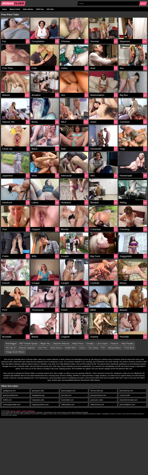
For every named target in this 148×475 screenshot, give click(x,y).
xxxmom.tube (124, 395)
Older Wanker (28, 9)
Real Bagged (11, 344)
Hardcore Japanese (27, 348)
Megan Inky (45, 344)
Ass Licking (93, 348)
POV (103, 348)
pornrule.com (66, 395)
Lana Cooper (102, 344)
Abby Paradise (128, 344)
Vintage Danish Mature (15, 352)
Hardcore (114, 344)
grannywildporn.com (127, 404)
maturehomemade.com (128, 400)
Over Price (42, 348)
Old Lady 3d (11, 348)
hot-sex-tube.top (96, 391)
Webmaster (31, 411)
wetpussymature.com (40, 404)
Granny (82, 348)
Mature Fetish (14, 9)
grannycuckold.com (10, 395)
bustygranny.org (38, 395)
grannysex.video (96, 400)
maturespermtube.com (12, 404)
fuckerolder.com (67, 400)
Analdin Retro (70, 348)
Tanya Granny (56, 348)
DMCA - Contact (22, 411)
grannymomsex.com (98, 395)
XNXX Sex (40, 9)
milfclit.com (7, 400)
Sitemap (12, 411)
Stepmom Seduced (61, 344)
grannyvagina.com (68, 391)
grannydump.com (126, 391)
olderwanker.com (68, 404)
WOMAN (13, 3)
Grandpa (90, 344)
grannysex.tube (38, 391)
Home (4, 9)
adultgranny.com (9, 391)
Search (143, 3)
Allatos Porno (77, 344)
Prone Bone (129, 348)
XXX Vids (50, 9)
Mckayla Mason (114, 348)
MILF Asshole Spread (28, 344)
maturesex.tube (38, 400)
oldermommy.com (97, 404)
